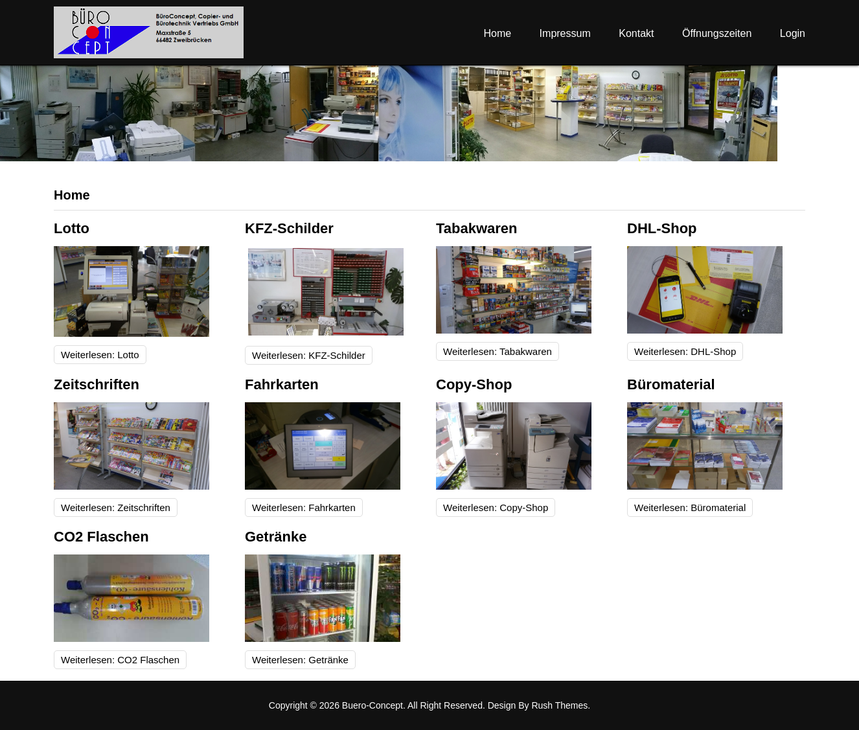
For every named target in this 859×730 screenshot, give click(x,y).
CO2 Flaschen (101, 537)
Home (497, 33)
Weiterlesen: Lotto (100, 354)
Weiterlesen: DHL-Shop (685, 351)
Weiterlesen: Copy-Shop (495, 507)
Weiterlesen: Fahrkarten (304, 507)
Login (792, 33)
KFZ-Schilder (289, 228)
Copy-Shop (474, 384)
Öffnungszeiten (716, 33)
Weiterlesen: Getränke (300, 659)
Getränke (275, 537)
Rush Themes (559, 705)
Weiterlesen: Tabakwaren (497, 351)
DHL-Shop (662, 228)
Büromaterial (671, 384)
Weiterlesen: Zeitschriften (115, 507)
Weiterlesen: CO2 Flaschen (120, 659)
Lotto (71, 228)
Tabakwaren (477, 228)
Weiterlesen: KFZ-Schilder (308, 355)
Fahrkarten (282, 384)
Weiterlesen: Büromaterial (690, 507)
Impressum (565, 33)
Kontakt (636, 33)
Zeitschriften (96, 384)
